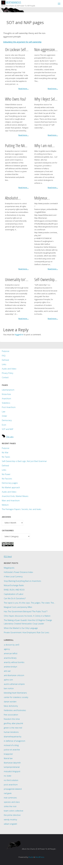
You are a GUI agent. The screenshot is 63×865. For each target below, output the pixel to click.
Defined (5, 360)
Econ (4, 425)
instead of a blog (11, 745)
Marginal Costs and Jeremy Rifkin (18, 607)
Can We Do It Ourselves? (15, 598)
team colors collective (13, 810)
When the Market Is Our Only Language (21, 628)
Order (4, 416)
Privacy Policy (7, 373)
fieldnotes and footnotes (15, 710)
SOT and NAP (7, 429)
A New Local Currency (13, 576)
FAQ (3, 355)
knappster (8, 754)
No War (5, 452)
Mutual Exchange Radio (14, 585)
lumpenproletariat (12, 767)
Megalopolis (9, 568)
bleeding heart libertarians (15, 692)
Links (4, 364)
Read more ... (23, 88)
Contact (5, 377)
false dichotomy (11, 706)
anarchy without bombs (14, 662)
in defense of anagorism (14, 741)
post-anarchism (11, 784)
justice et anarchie (12, 749)
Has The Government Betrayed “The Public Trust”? (25, 611)
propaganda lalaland (13, 789)
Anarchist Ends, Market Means (15, 496)
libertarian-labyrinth (12, 762)
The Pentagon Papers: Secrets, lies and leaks (21, 509)
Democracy (7, 420)
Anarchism (6, 398)
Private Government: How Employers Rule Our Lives (26, 632)
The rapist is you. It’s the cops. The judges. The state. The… (29, 603)
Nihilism (5, 505)
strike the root (10, 806)
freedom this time (12, 719)
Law (3, 411)
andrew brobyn (10, 666)
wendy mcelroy (10, 819)
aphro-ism (8, 679)
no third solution (11, 780)
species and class (12, 802)
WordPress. (40, 857)
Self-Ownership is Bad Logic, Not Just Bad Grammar (24, 461)
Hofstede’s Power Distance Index (18, 572)
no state (7, 775)
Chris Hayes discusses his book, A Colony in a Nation (27, 616)
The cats (10, 436)
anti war (7, 671)
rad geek (8, 793)
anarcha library (10, 658)
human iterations (11, 732)
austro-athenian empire (14, 684)
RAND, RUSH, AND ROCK (14, 589)
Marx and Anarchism (11, 500)
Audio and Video (9, 368)
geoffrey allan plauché (13, 723)
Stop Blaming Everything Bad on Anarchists (22, 581)
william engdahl (10, 824)
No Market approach (11, 487)
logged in (19, 334)
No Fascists (7, 478)
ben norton (9, 688)
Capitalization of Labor (13, 594)
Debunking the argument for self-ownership (22, 42)
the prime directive (12, 815)
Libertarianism (8, 390)
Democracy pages (10, 483)
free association (11, 714)
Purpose (5, 351)
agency (7, 649)
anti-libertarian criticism (14, 675)
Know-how (6, 394)
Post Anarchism (9, 407)
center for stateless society (16, 697)
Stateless (6, 403)
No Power (6, 474)
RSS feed (8, 556)
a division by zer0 (11, 644)
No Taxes (6, 457)
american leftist (10, 653)
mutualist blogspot (12, 771)
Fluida (30, 857)
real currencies (10, 797)
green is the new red (13, 727)
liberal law (8, 758)
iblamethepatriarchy (12, 736)
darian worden (10, 701)
